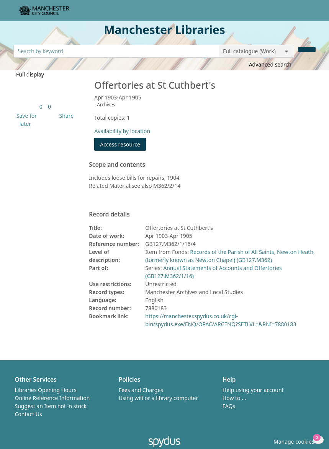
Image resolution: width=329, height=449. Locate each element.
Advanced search (270, 64)
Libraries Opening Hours (46, 390)
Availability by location (122, 131)
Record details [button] (109, 214)
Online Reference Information (52, 398)
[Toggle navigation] (312, 13)
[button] (25, 120)
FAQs (229, 406)
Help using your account (253, 390)
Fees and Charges (141, 390)
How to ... (234, 398)
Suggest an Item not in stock (51, 406)
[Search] (307, 49)
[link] (41, 106)
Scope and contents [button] (117, 164)
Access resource (120, 144)
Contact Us (28, 414)
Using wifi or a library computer (158, 398)
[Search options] (256, 51)
